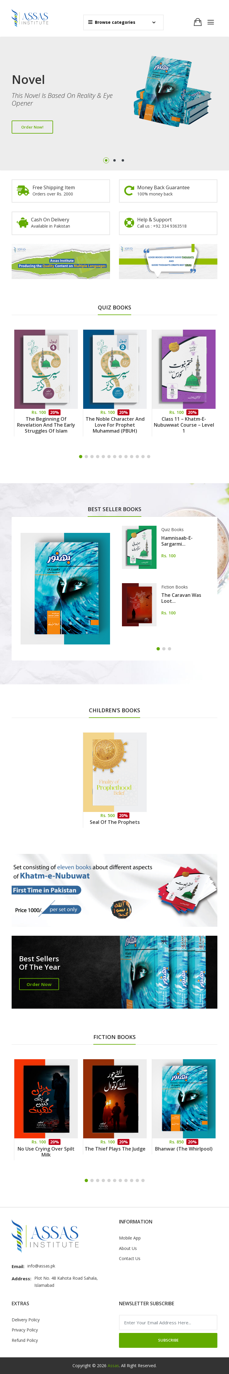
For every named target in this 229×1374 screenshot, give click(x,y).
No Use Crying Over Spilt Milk (46, 1152)
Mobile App (130, 1238)
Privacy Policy (25, 1330)
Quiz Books (172, 529)
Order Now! (32, 127)
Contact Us (129, 1258)
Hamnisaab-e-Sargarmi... (177, 541)
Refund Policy (25, 1340)
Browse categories (111, 22)
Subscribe (168, 1340)
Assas (113, 1365)
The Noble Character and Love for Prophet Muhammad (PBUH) (115, 425)
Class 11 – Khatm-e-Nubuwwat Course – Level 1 (184, 425)
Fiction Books (174, 587)
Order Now (39, 984)
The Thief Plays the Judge (115, 1149)
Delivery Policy (26, 1320)
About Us (128, 1248)
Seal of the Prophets (115, 822)
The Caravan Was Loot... (181, 598)
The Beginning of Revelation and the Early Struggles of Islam (46, 425)
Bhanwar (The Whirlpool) (184, 1149)
